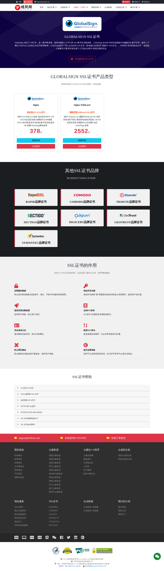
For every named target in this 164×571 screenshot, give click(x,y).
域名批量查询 (20, 514)
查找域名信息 (20, 518)
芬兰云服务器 (55, 485)
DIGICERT (53, 525)
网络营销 (95, 7)
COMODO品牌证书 (82, 201)
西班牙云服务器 (56, 492)
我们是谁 (122, 507)
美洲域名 (18, 470)
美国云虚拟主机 (125, 459)
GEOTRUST (54, 518)
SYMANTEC (54, 522)
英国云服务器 (55, 459)
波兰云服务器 (55, 488)
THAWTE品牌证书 (128, 201)
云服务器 (63, 7)
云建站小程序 (79, 7)
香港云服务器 (55, 477)
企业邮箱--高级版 (91, 511)
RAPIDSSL (53, 507)
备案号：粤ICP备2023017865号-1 (70, 566)
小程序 (86, 466)
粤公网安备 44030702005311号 (94, 566)
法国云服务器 (55, 463)
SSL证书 (43, 15)
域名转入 (147, 2)
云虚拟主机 (120, 7)
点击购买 (36, 146)
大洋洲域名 (19, 466)
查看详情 (36, 140)
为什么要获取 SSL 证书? (28, 394)
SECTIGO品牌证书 (36, 222)
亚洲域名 (18, 455)
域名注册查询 (20, 511)
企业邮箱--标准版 (91, 507)
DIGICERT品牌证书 (82, 222)
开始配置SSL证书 (82, 59)
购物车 (126, 2)
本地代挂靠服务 (21, 525)
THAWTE (53, 514)
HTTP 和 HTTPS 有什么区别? (29, 412)
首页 (41, 7)
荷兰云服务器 (55, 466)
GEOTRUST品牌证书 (128, 222)
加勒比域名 (19, 477)
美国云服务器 (55, 470)
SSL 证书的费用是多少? (27, 418)
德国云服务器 (55, 455)
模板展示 (87, 459)
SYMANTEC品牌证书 (36, 242)
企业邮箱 (108, 7)
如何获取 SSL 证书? (26, 400)
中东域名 (18, 474)
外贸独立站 (88, 463)
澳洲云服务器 (55, 481)
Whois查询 (18, 507)
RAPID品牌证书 (36, 201)
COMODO (53, 511)
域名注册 (50, 7)
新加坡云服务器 (56, 474)
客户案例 (87, 470)
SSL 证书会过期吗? (26, 424)
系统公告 (122, 511)
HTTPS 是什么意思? (26, 406)
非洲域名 (18, 463)
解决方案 (134, 7)
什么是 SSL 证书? (25, 388)
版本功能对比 (89, 474)
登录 (20, 2)
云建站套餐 (88, 455)
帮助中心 (137, 2)
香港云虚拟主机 (125, 455)
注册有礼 (29, 2)
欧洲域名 (18, 459)
